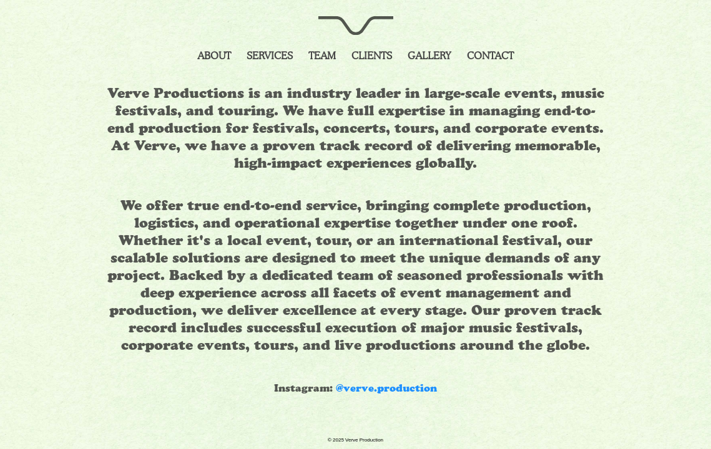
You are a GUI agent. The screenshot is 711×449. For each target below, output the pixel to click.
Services (270, 56)
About (214, 56)
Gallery (429, 56)
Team (322, 56)
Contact (490, 56)
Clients (371, 56)
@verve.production (386, 389)
